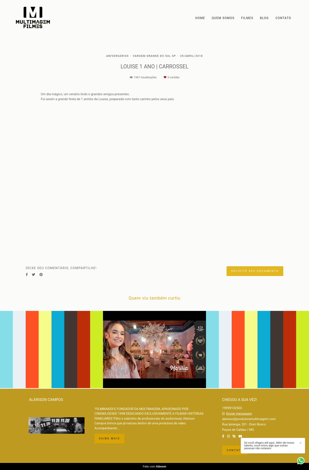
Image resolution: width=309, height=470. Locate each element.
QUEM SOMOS (223, 18)
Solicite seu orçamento (255, 271)
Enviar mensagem (239, 413)
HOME (200, 18)
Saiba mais (109, 438)
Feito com (154, 466)
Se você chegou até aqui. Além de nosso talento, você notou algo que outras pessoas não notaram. (269, 445)
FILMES (247, 18)
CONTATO (283, 18)
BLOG (264, 18)
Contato (235, 450)
